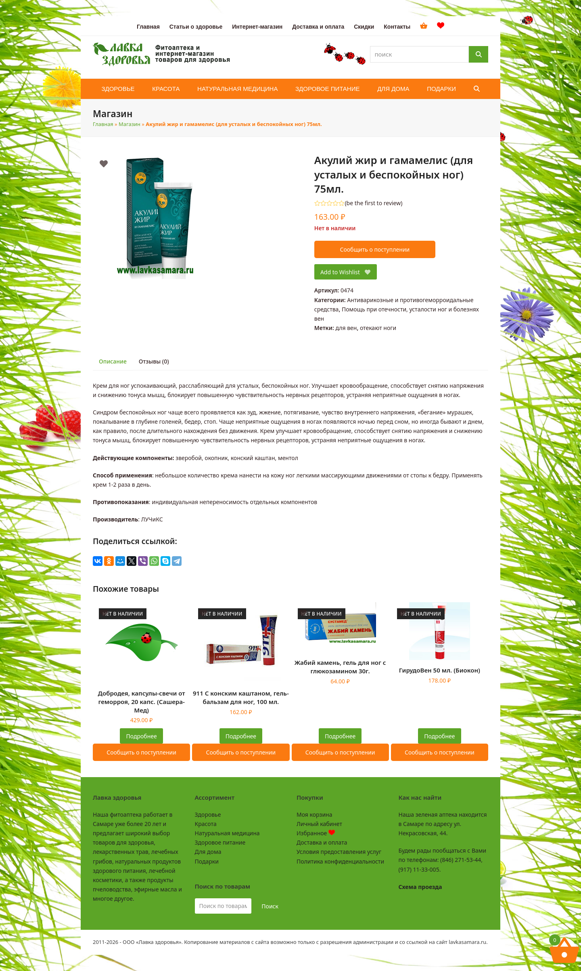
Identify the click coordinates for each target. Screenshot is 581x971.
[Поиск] (478, 54)
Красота (206, 824)
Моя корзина (314, 814)
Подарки (207, 861)
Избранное (316, 833)
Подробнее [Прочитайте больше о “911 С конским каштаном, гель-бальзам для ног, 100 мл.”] (241, 736)
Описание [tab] (113, 361)
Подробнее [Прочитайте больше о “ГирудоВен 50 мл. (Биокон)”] (439, 736)
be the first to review (374, 203)
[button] (477, 89)
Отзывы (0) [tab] (154, 361)
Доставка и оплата (322, 842)
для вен (346, 328)
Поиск (269, 906)
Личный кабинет (319, 824)
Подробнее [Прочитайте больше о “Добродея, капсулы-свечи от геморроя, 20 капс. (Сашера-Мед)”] (141, 736)
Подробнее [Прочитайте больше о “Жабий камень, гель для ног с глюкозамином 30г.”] (340, 736)
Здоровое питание (220, 842)
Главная (103, 124)
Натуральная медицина (227, 833)
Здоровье (208, 814)
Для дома (208, 851)
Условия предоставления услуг (339, 851)
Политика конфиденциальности (340, 861)
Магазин (129, 124)
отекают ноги (378, 328)
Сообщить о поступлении (375, 249)
